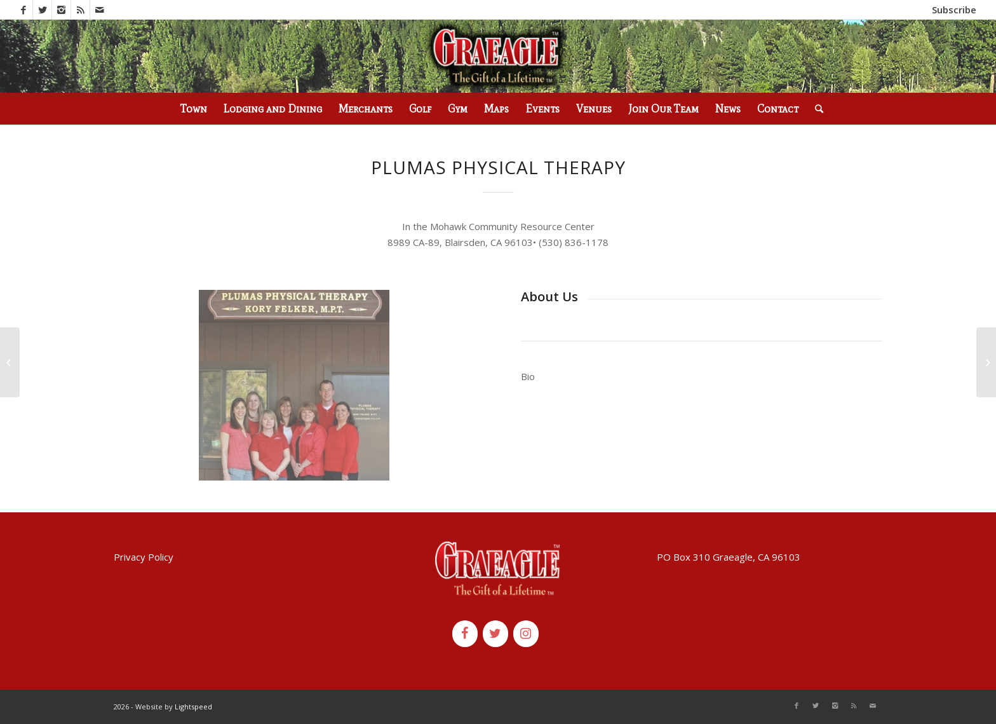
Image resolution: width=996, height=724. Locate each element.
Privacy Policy (143, 556)
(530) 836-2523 (189, 9)
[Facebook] (465, 633)
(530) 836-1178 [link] (574, 242)
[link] (574, 242)
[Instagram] (526, 633)
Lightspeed (193, 706)
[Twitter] (495, 633)
